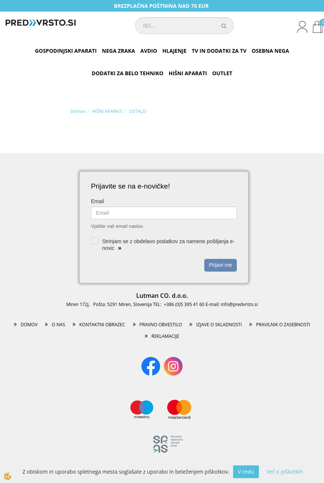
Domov (77, 111)
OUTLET (222, 73)
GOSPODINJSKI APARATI (66, 50)
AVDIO (148, 50)
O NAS (58, 324)
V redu (246, 471)
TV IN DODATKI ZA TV (219, 50)
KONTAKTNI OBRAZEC (102, 324)
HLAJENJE (174, 50)
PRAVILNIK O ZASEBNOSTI (283, 324)
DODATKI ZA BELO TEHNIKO (127, 73)
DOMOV (29, 324)
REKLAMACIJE (165, 336)
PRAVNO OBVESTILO (161, 324)
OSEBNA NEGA (270, 50)
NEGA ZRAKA (118, 50)
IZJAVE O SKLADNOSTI (219, 324)
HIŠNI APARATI (188, 73)
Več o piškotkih (284, 471)
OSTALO (137, 111)
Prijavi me (220, 265)
